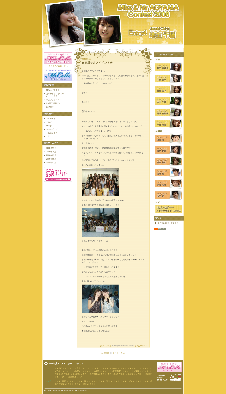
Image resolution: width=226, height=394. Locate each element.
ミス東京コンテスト (117, 368)
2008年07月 (51, 162)
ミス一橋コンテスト (116, 374)
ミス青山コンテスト (81, 368)
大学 (48, 136)
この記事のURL (141, 346)
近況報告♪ (50, 107)
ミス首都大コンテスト (80, 371)
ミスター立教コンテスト (131, 381)
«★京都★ (105, 353)
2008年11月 (51, 148)
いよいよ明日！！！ (54, 100)
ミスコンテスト (105, 346)
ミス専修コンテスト (97, 374)
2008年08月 (51, 159)
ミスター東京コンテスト (109, 381)
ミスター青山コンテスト (87, 381)
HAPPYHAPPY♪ (53, 103)
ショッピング (51, 129)
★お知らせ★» (119, 353)
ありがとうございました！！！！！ (55, 94)
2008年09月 (51, 155)
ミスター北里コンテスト (85, 384)
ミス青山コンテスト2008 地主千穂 (113, 24)
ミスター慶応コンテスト (65, 381)
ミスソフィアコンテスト (138, 368)
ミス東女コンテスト (134, 374)
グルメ (49, 122)
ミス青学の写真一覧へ (58, 66)
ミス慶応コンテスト (63, 368)
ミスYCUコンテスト (79, 374)
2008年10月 (51, 152)
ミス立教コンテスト (99, 368)
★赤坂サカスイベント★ (97, 62)
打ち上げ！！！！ (53, 90)
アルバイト (51, 118)
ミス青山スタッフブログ (168, 223)
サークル (50, 126)
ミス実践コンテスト (140, 371)
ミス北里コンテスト (75, 377)
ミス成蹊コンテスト (99, 371)
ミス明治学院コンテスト (120, 371)
